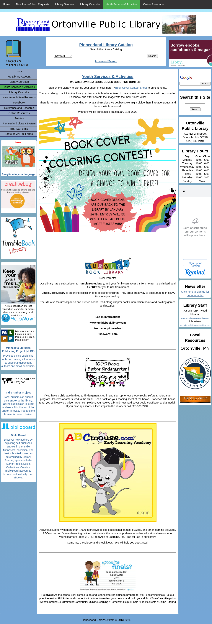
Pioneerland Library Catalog (106, 44)
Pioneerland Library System (19, 123)
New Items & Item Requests (32, 4)
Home (6, 4)
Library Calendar (90, 4)
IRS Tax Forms (19, 128)
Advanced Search (106, 61)
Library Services (64, 4)
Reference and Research (19, 107)
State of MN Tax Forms (19, 133)
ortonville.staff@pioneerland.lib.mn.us (195, 325)
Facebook (19, 102)
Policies (19, 118)
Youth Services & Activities (121, 4)
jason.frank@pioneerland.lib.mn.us (195, 318)
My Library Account (19, 76)
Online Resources (153, 4)
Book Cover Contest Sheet (131, 87)
